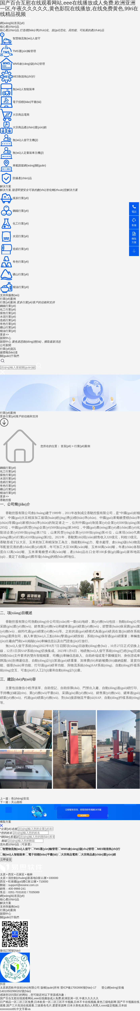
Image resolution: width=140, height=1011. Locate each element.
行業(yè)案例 (8, 298)
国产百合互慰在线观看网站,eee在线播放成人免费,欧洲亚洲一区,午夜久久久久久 (49, 998)
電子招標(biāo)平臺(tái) (42, 854)
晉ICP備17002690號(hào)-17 (78, 987)
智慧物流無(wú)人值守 (15, 849)
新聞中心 (5, 338)
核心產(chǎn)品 (9, 26)
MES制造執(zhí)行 (107, 849)
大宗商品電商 (68, 854)
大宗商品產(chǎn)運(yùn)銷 (97, 854)
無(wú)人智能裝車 (12, 854)
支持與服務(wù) (9, 295)
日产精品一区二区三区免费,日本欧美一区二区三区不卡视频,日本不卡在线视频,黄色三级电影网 (58, 1001)
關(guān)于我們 (9, 356)
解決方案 (5, 186)
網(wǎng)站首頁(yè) (12, 23)
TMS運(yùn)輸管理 (44, 849)
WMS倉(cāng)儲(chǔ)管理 (76, 849)
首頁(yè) (66, 446)
